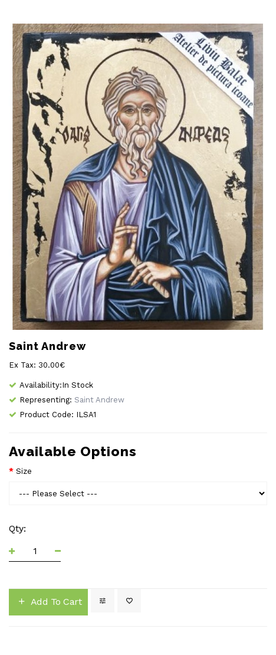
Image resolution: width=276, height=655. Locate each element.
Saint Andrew (99, 399)
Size (24, 471)
